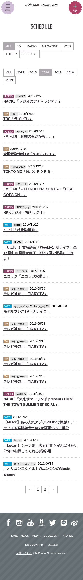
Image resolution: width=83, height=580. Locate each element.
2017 (57, 72)
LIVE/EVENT (51, 535)
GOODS (53, 544)
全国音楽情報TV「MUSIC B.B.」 (29, 154)
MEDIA (36, 535)
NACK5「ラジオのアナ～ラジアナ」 (32, 101)
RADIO (32, 46)
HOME (14, 535)
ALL (9, 46)
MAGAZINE (50, 46)
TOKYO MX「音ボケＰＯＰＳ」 (28, 171)
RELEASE (29, 54)
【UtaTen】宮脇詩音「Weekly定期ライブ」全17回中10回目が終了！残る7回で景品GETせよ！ (40, 253)
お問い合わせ (24, 553)
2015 (33, 72)
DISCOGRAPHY (35, 544)
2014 (20, 72)
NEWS (25, 535)
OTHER (11, 54)
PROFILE (67, 535)
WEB (67, 46)
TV (19, 46)
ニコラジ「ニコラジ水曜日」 (26, 276)
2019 (9, 80)
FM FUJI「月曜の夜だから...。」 (29, 136)
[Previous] (29, 489)
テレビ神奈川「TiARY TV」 (25, 294)
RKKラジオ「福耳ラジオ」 (24, 212)
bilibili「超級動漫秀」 (20, 230)
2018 (70, 72)
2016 (45, 72)
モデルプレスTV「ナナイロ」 (26, 311)
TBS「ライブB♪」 (18, 119)
